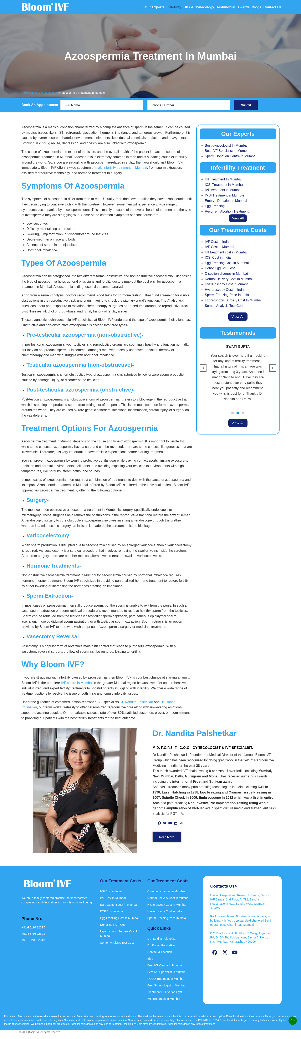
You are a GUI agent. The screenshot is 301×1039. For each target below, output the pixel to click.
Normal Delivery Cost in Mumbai (228, 279)
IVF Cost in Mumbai (219, 247)
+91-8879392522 (33, 933)
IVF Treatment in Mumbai (163, 998)
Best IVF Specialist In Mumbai (227, 150)
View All (238, 218)
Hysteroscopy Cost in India (224, 289)
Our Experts (155, 7)
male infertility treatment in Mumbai (121, 167)
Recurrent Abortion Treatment (227, 211)
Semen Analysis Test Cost (224, 305)
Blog (150, 958)
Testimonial (225, 7)
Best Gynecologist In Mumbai (166, 985)
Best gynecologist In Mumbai (226, 145)
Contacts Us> (223, 886)
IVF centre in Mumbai (76, 683)
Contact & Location (159, 952)
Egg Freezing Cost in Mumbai (227, 263)
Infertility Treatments (44, 92)
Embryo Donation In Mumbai (226, 201)
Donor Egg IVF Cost (220, 268)
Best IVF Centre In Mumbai (165, 965)
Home (25, 92)
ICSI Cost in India (218, 257)
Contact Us (273, 7)
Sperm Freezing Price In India (227, 295)
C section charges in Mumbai (226, 273)
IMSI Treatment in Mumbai (224, 195)
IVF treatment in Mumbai (223, 190)
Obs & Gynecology (198, 7)
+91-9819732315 (33, 927)
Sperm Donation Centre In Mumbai (230, 156)
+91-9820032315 (33, 940)
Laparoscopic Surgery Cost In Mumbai (233, 300)
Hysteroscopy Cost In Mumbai (227, 284)
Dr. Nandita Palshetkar (136, 702)
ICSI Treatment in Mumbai (224, 184)
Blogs (256, 7)
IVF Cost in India (217, 241)
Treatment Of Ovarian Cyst (164, 992)
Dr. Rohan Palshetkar (161, 945)
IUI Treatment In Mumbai (223, 179)
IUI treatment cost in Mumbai (226, 252)
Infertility (174, 7)
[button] (232, 413)
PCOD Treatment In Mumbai (165, 978)
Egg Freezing (215, 206)
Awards (243, 7)
